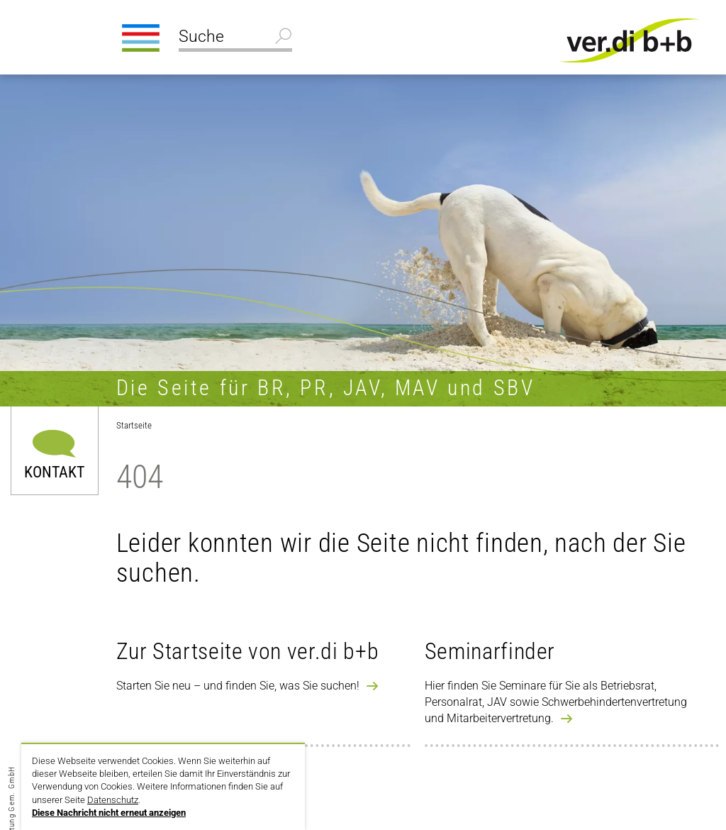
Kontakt (54, 471)
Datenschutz (112, 800)
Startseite (134, 425)
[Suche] (235, 38)
